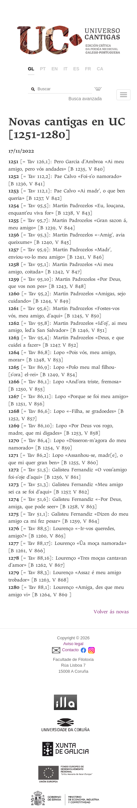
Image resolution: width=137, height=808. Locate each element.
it (65, 68)
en (54, 68)
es (76, 68)
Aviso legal (73, 643)
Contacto (70, 649)
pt (43, 68)
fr (88, 68)
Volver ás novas (111, 612)
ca (100, 68)
